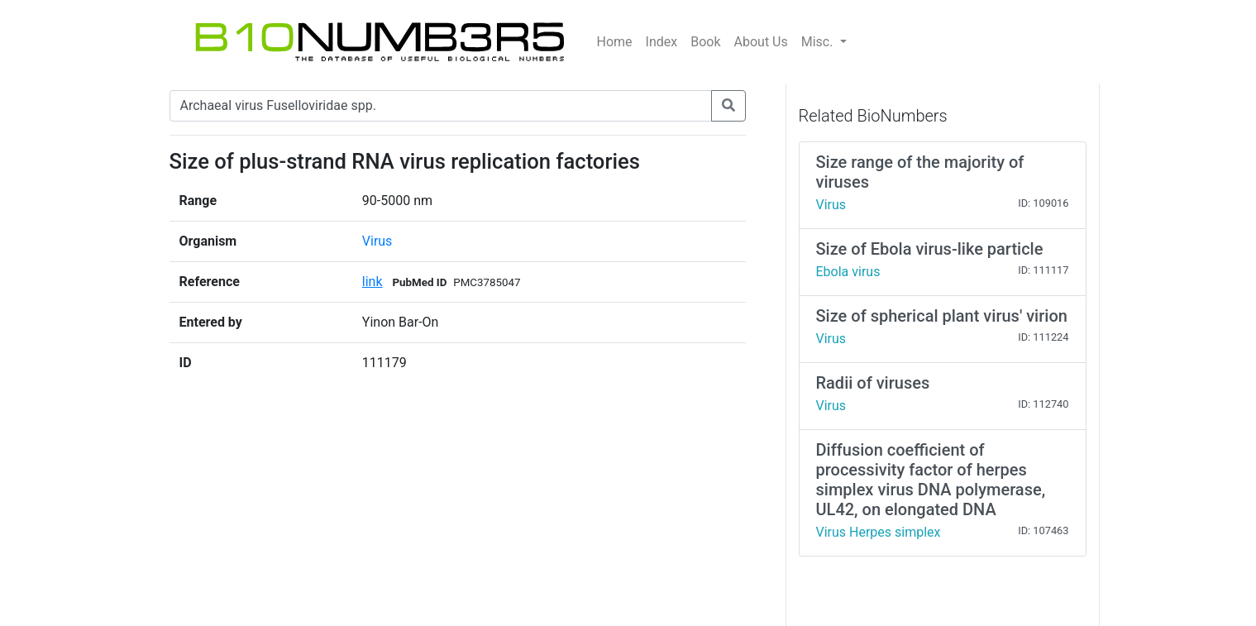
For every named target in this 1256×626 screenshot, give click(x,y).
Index (662, 42)
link (372, 281)
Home (615, 42)
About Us (761, 42)
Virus (377, 241)
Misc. (819, 42)
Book (705, 42)
